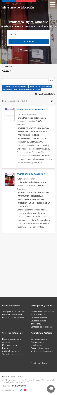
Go (51, 80)
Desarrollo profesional (12, 314)
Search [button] (8, 66)
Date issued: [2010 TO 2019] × (29, 89)
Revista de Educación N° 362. (31, 174)
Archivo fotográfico (10, 351)
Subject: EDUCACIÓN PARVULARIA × (15, 86)
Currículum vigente (39, 339)
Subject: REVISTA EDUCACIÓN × (40, 86)
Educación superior (39, 317)
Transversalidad (38, 314)
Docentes (6, 348)
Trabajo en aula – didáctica (14, 311)
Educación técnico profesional (38, 322)
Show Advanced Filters (45, 94)
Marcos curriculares (10, 345)
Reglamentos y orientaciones (37, 344)
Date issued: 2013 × (10, 89)
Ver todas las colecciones (13, 317)
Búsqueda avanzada (28, 50)
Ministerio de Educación (18, 7)
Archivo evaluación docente (42, 311)
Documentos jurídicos (40, 348)
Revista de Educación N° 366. (31, 109)
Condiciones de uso (39, 363)
